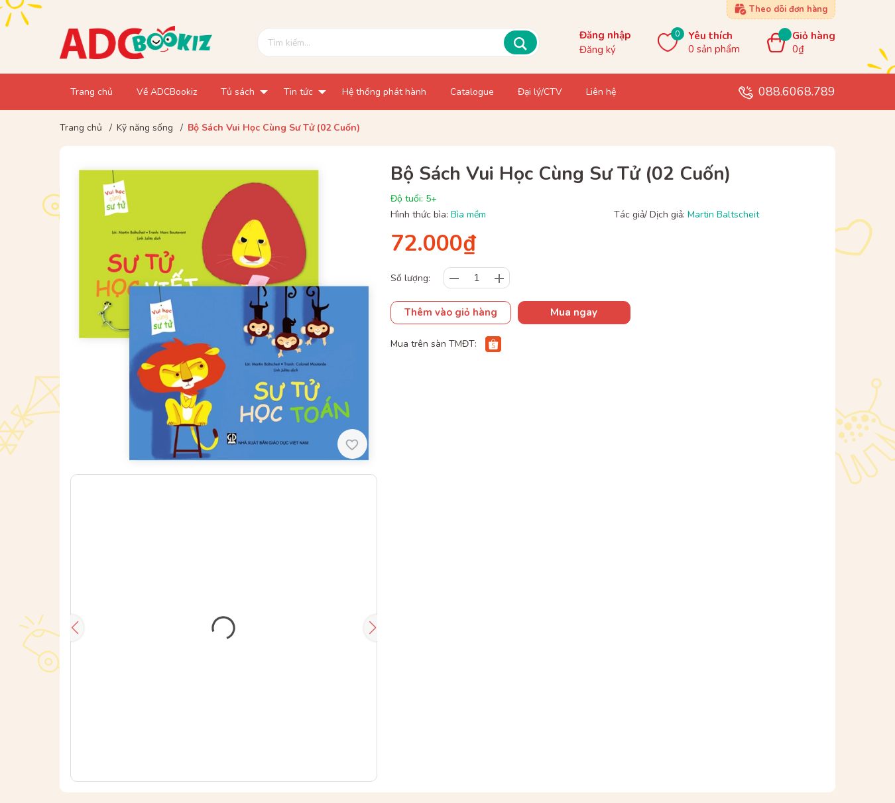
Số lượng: (410, 278)
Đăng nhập (604, 35)
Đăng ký (597, 49)
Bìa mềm (468, 214)
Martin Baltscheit (723, 214)
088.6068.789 (796, 91)
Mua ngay (573, 312)
